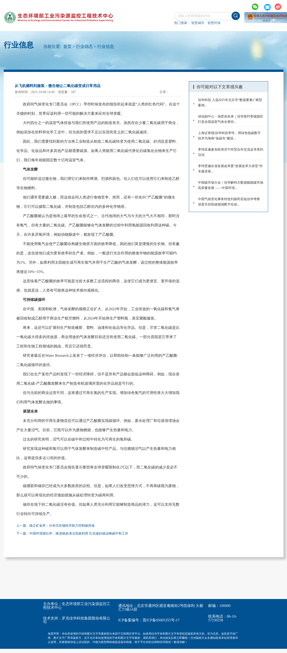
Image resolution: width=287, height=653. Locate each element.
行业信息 (105, 46)
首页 (67, 46)
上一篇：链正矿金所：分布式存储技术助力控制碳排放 (55, 525)
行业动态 (84, 46)
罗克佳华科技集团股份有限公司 (76, 620)
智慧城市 (197, 23)
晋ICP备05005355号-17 (161, 620)
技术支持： (52, 618)
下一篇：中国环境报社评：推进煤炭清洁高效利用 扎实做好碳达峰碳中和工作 (72, 533)
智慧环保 (214, 23)
